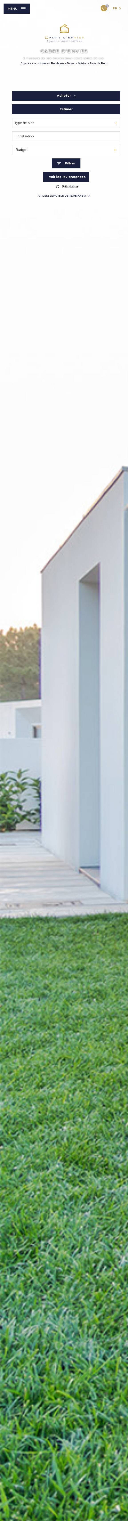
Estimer (66, 109)
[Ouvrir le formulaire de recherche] (66, 163)
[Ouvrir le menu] (17, 9)
